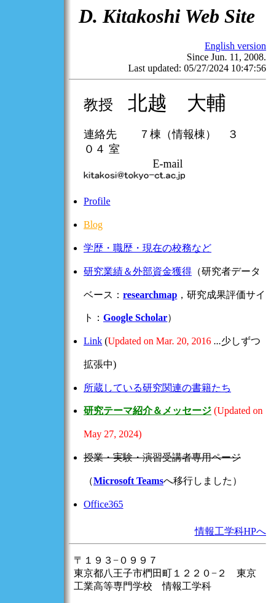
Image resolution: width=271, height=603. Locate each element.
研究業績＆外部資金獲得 (138, 271)
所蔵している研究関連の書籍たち (157, 387)
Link (93, 341)
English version (235, 46)
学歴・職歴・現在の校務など (147, 248)
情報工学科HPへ (230, 531)
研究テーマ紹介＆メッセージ (147, 410)
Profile (97, 201)
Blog (93, 224)
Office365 (104, 504)
